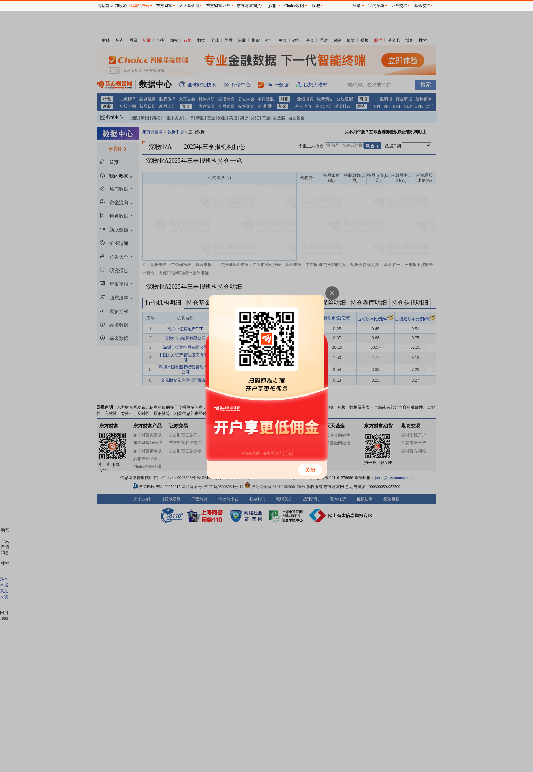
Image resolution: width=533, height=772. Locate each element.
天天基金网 (189, 5)
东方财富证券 (218, 5)
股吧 (316, 5)
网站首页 (105, 5)
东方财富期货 (249, 5)
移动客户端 (139, 5)
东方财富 (164, 5)
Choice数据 (294, 5)
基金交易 (422, 5)
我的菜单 (376, 5)
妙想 (272, 5)
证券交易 (399, 5)
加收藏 (121, 5)
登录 (357, 5)
